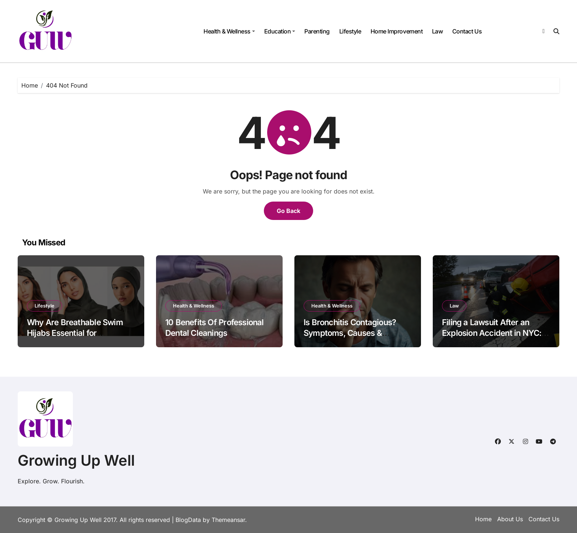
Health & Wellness (229, 31)
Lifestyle (350, 31)
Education (279, 31)
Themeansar (228, 519)
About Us (510, 519)
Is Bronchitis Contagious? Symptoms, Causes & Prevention (350, 332)
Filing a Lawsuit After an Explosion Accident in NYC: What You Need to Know (491, 332)
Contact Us (467, 31)
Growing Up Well (76, 460)
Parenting (317, 31)
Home (483, 519)
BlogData (188, 519)
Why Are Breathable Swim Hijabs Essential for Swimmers (75, 332)
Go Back (288, 210)
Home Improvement (396, 31)
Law (437, 31)
